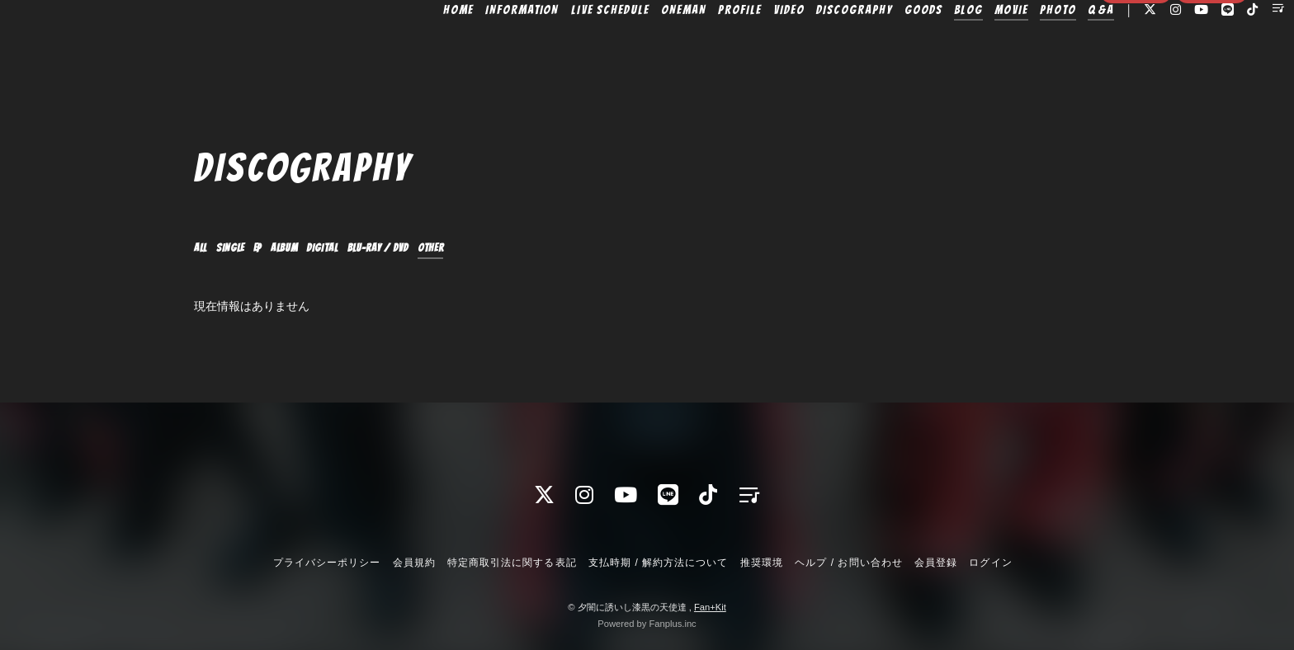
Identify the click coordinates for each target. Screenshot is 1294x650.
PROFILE (701, 47)
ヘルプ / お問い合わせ (848, 562)
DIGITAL (377, 249)
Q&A (1062, 47)
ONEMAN (645, 47)
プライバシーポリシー (326, 562)
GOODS (885, 47)
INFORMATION (483, 47)
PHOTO (1019, 47)
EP (283, 249)
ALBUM (321, 249)
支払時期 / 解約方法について (658, 562)
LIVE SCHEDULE (571, 47)
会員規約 (414, 562)
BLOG (929, 47)
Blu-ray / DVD (460, 249)
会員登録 (1135, 76)
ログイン (1211, 76)
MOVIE (972, 47)
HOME (419, 47)
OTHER (539, 249)
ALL (204, 249)
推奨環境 (761, 562)
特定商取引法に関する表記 (511, 562)
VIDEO (750, 47)
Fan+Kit (710, 607)
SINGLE (246, 249)
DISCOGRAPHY (815, 47)
